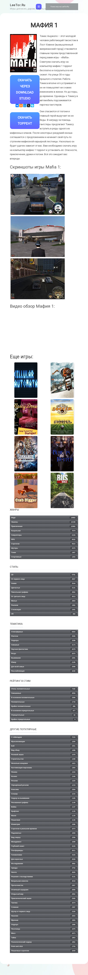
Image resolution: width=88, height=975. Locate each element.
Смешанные (44, 693)
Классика (44, 789)
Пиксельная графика (44, 592)
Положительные (44, 702)
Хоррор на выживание (44, 798)
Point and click (44, 946)
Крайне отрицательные (44, 719)
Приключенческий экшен (44, 898)
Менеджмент (44, 842)
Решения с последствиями (44, 876)
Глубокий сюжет (44, 846)
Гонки (44, 552)
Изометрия (44, 824)
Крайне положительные (44, 706)
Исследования (44, 863)
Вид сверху (44, 837)
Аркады (44, 868)
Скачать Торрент (25, 121)
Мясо (44, 933)
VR (44, 614)
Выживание (44, 658)
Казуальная (44, 531)
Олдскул (44, 924)
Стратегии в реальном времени (44, 829)
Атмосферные (44, 632)
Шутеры (44, 548)
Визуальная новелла (44, 881)
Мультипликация (44, 741)
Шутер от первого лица (44, 911)
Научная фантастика (44, 649)
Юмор (44, 662)
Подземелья (44, 833)
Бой (44, 746)
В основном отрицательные (44, 710)
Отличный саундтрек (44, 890)
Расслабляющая (44, 671)
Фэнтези (44, 636)
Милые (44, 601)
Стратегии (44, 544)
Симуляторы (44, 535)
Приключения (44, 526)
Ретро (44, 653)
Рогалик (44, 781)
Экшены (44, 522)
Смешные (44, 645)
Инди (44, 517)
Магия (44, 815)
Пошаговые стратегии (44, 951)
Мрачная (44, 920)
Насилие (44, 916)
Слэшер (44, 794)
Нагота (44, 872)
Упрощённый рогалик (44, 785)
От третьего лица (44, 596)
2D (44, 575)
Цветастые (44, 588)
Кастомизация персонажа (44, 767)
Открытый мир (44, 894)
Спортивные (44, 557)
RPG (44, 539)
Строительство (44, 759)
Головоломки (44, 855)
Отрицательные (44, 715)
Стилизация (44, 609)
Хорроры (44, 640)
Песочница (44, 929)
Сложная (44, 907)
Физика (44, 772)
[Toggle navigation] (39, 7)
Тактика (44, 903)
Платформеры (44, 850)
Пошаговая (44, 820)
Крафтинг (44, 811)
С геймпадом (44, 737)
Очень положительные (44, 689)
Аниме (44, 583)
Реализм (44, 605)
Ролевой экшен (44, 754)
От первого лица (44, 579)
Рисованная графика (44, 802)
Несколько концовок (44, 763)
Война (44, 807)
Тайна (44, 937)
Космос (44, 776)
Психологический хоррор (44, 942)
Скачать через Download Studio (25, 89)
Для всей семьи (44, 666)
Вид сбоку (44, 750)
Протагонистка (44, 885)
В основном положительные (44, 697)
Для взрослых (44, 859)
